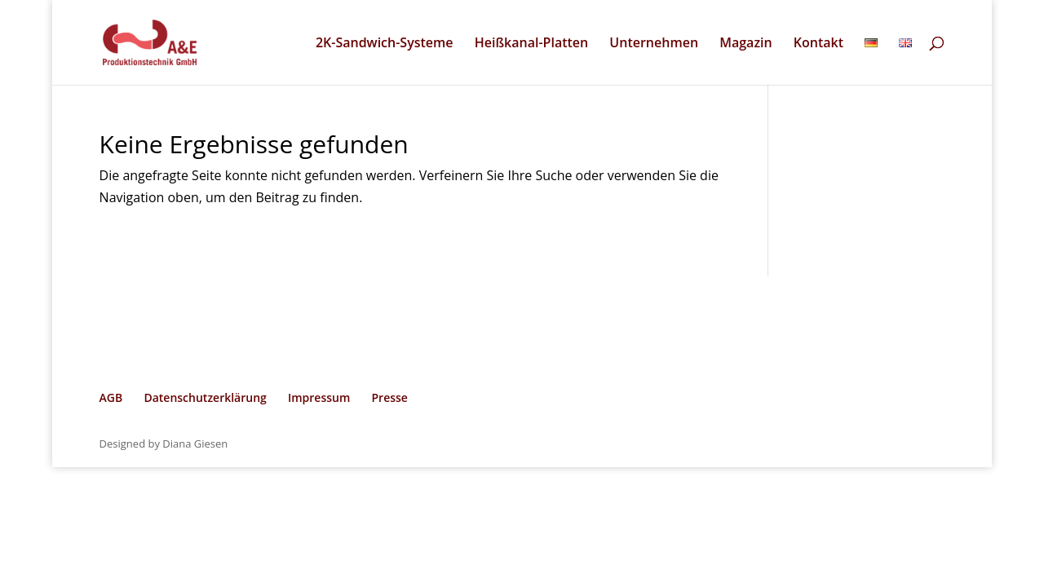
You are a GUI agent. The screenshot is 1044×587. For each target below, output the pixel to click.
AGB (111, 397)
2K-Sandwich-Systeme (384, 44)
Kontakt (818, 44)
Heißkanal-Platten (532, 44)
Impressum (319, 397)
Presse (389, 397)
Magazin (745, 44)
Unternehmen (653, 44)
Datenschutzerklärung (205, 397)
